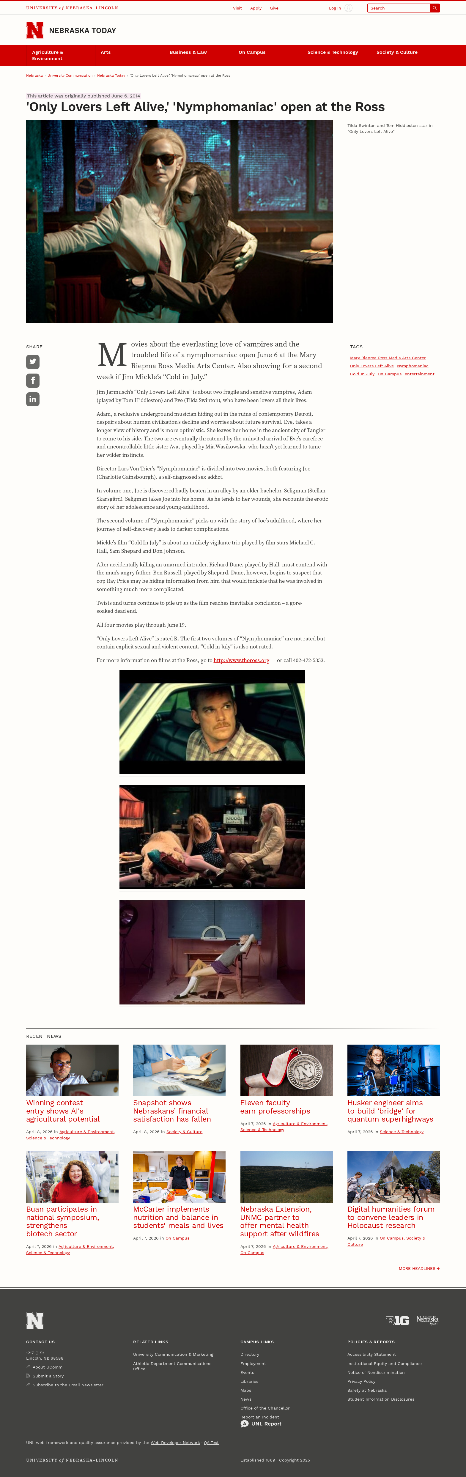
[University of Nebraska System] (428, 1321)
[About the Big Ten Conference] (397, 1321)
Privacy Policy (361, 1381)
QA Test (211, 1442)
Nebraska (34, 75)
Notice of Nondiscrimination (376, 1372)
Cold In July (362, 373)
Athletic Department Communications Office (172, 1366)
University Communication (70, 75)
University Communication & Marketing (173, 1354)
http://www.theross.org (242, 660)
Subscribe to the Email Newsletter (68, 1384)
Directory (249, 1354)
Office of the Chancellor (265, 1408)
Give (274, 8)
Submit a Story (48, 1376)
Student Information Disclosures (380, 1399)
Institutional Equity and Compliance (384, 1363)
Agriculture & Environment (47, 55)
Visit (237, 8)
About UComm (47, 1367)
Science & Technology (333, 52)
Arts (106, 52)
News (245, 1399)
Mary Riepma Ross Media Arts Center (388, 357)
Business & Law (188, 52)
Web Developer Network (175, 1442)
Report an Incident (260, 1421)
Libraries (249, 1381)
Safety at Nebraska (367, 1390)
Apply (256, 8)
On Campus (252, 52)
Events (247, 1372)
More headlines (417, 1268)
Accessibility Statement (371, 1354)
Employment (253, 1363)
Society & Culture (397, 52)
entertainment (419, 373)
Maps (245, 1390)
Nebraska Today (82, 30)
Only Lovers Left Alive (372, 365)
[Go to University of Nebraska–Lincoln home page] (34, 30)
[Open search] (403, 8)
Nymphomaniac (413, 365)
